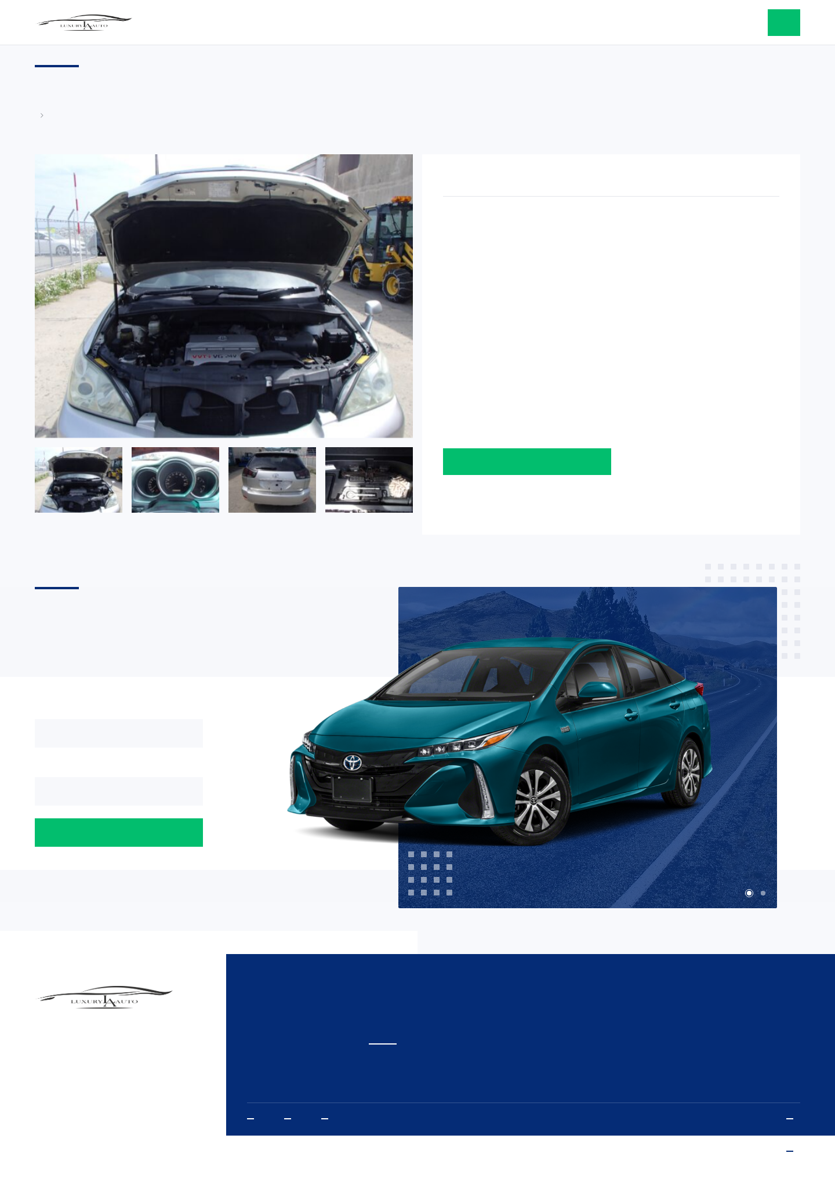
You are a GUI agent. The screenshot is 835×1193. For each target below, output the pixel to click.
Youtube (254, 1119)
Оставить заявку (527, 461)
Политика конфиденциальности (793, 1119)
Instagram (291, 1119)
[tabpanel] (538, 748)
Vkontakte (328, 1119)
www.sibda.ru (793, 1151)
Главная (40, 115)
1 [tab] (749, 893)
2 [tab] (763, 893)
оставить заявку (784, 22)
